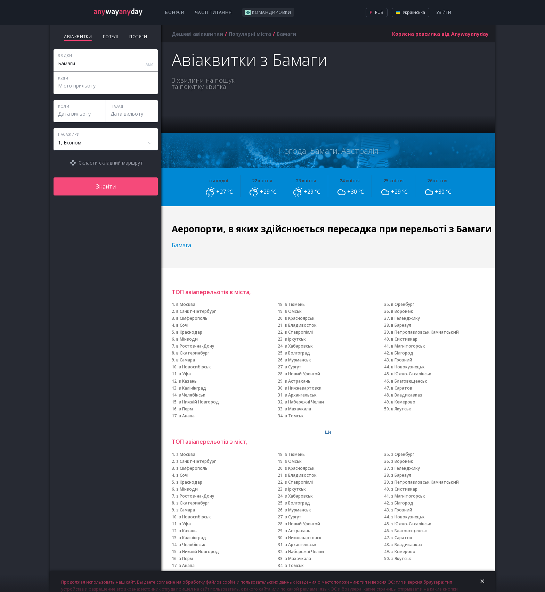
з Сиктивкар (404, 489)
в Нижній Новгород (199, 402)
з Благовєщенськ (409, 531)
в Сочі (182, 325)
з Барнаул (401, 475)
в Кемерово (403, 402)
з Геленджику (405, 468)
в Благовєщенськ (409, 381)
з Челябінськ (192, 545)
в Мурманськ (298, 360)
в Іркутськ (295, 339)
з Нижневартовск (303, 538)
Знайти (106, 186)
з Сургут (293, 517)
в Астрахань (297, 381)
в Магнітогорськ (408, 346)
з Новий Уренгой (302, 524)
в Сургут (293, 367)
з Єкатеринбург (192, 503)
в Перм (186, 409)
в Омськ (293, 311)
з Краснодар (189, 482)
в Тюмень (295, 304)
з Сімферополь (192, 468)
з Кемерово (403, 552)
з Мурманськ (298, 510)
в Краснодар (189, 332)
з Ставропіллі (299, 482)
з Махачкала (298, 558)
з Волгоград (297, 503)
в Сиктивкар (404, 339)
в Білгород (402, 353)
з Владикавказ (406, 545)
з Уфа (185, 524)
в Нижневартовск (303, 388)
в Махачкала (298, 409)
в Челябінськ (192, 395)
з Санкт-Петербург (196, 461)
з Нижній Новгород (199, 552)
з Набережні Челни (304, 552)
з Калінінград (192, 538)
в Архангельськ (301, 395)
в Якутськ (401, 409)
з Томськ (294, 565)
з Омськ (293, 461)
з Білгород (402, 503)
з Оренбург (402, 454)
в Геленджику (405, 318)
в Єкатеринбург (192, 353)
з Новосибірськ (195, 517)
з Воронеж (402, 461)
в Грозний (401, 360)
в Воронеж (402, 311)
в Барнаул (401, 325)
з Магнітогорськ (408, 496)
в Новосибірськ (195, 367)
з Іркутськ (295, 489)
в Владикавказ (406, 395)
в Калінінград (192, 388)
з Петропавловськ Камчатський (425, 482)
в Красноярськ (300, 318)
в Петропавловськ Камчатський (425, 332)
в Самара (185, 360)
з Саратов (401, 538)
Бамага (181, 245)
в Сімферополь (192, 318)
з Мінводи (187, 489)
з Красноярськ (300, 468)
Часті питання (213, 12)
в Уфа (185, 374)
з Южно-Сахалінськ (411, 524)
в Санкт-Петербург (196, 311)
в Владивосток (301, 325)
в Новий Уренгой (302, 374)
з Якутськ (401, 558)
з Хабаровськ (299, 496)
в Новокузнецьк (408, 367)
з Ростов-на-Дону (195, 496)
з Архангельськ (301, 545)
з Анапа (187, 565)
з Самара (185, 510)
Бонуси (175, 12)
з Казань (188, 531)
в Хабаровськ (299, 346)
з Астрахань (297, 531)
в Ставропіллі (299, 332)
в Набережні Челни (304, 402)
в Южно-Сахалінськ (411, 374)
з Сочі (182, 475)
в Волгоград (297, 353)
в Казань (188, 381)
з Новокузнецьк (408, 517)
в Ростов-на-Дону (195, 346)
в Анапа (187, 416)
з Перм (186, 558)
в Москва (185, 304)
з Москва (185, 454)
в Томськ (294, 416)
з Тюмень (295, 454)
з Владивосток (301, 475)
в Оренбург (402, 304)
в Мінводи (187, 339)
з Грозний (401, 510)
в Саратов (401, 388)
